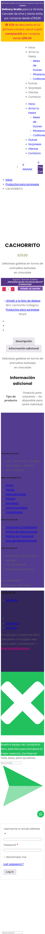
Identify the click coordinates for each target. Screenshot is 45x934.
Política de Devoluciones (21, 532)
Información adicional (24, 348)
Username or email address (22, 831)
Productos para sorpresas (22, 309)
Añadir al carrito (30, 288)
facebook (12, 600)
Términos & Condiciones (21, 527)
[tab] (24, 341)
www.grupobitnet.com (15, 648)
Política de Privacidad (20, 536)
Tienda (10, 490)
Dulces (32, 83)
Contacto (34, 97)
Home (9, 485)
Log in (10, 871)
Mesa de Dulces (16, 494)
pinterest (11, 628)
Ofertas (33, 92)
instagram (12, 623)
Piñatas (10, 498)
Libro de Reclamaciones (21, 540)
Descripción (24, 341)
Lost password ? (13, 864)
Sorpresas (34, 88)
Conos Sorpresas (16, 508)
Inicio (31, 47)
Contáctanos (14, 512)
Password (11, 845)
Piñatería (39, 74)
